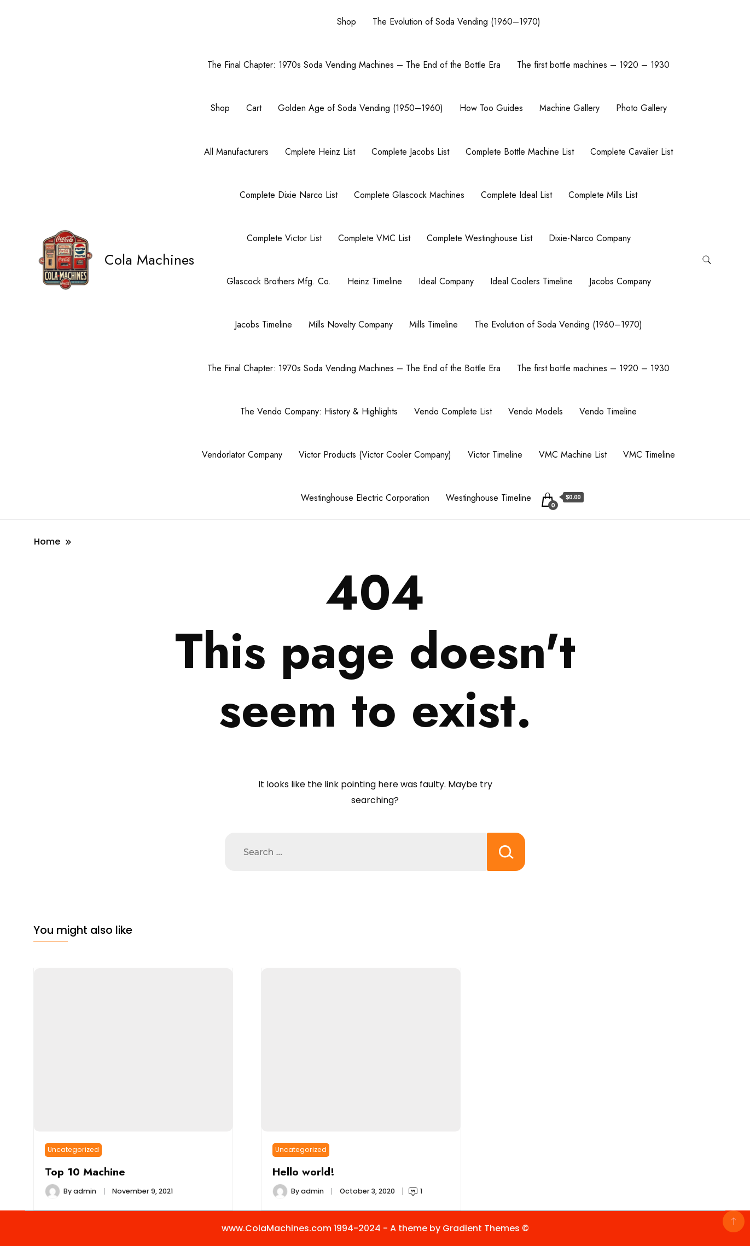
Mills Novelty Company (351, 324)
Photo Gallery (641, 108)
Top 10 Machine (85, 1171)
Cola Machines (149, 259)
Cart (253, 108)
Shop (346, 21)
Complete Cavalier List (631, 151)
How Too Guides (491, 108)
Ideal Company (446, 281)
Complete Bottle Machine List (520, 151)
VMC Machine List (573, 454)
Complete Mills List (602, 195)
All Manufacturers (236, 151)
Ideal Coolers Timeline (531, 281)
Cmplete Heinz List (320, 151)
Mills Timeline (433, 324)
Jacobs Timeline (263, 324)
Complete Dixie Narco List (289, 195)
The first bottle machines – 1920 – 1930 (593, 65)
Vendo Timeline (608, 411)
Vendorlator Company (242, 454)
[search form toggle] (707, 260)
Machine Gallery (569, 108)
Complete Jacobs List (410, 151)
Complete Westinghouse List (479, 238)
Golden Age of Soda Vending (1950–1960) (360, 108)
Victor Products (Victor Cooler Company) (375, 454)
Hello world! (303, 1171)
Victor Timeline (495, 454)
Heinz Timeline (374, 281)
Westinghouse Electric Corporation (365, 498)
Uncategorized (73, 1149)
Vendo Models (535, 411)
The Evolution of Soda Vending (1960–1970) (456, 21)
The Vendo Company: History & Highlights (319, 411)
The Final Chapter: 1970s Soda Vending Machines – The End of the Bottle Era (354, 65)
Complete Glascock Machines (409, 195)
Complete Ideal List (516, 195)
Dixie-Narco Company (590, 238)
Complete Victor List (284, 238)
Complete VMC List (374, 238)
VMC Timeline (649, 454)
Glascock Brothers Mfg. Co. (278, 281)
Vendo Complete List (453, 411)
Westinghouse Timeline (488, 498)
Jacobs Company (620, 281)
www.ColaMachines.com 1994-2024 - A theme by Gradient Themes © (375, 1228)
